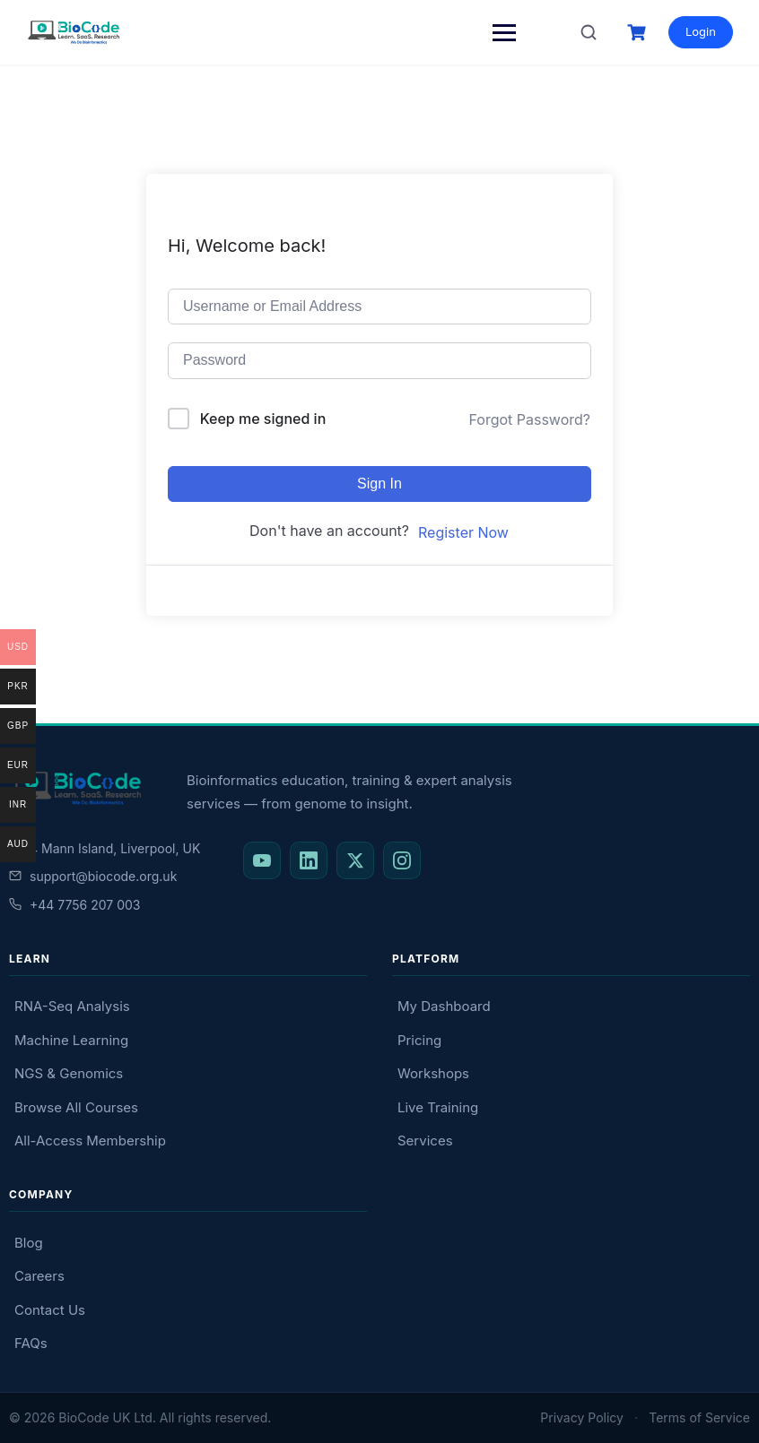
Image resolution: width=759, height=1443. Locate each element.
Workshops (433, 1073)
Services (425, 1140)
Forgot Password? (529, 419)
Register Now (463, 532)
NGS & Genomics (68, 1073)
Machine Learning (71, 1040)
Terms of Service (699, 1417)
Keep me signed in (263, 419)
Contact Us (49, 1309)
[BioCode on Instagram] (402, 860)
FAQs (31, 1343)
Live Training (437, 1107)
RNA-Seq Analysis (72, 1006)
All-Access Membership (90, 1140)
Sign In (379, 483)
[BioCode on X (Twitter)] (355, 860)
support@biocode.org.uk (93, 876)
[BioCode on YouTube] (262, 860)
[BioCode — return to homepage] (76, 788)
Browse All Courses (76, 1107)
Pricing (419, 1040)
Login (700, 31)
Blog (28, 1242)
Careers (39, 1275)
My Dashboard (444, 1006)
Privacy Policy (582, 1417)
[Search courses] (588, 32)
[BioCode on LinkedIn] (308, 860)
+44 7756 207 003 (74, 904)
